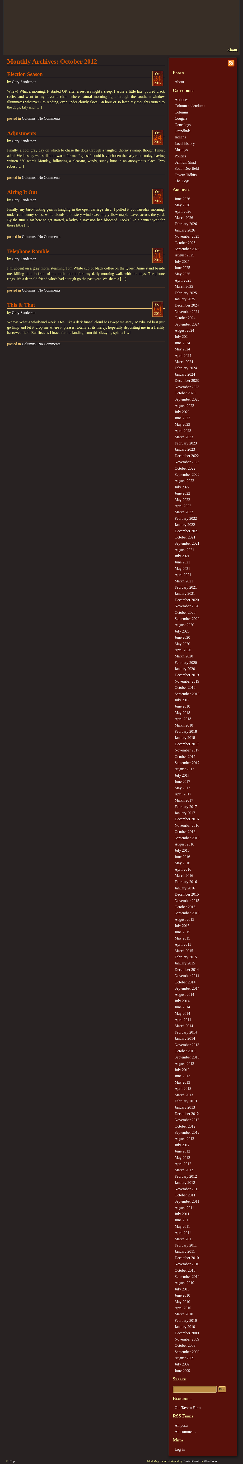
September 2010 (187, 1277)
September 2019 (187, 694)
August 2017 (184, 769)
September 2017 (187, 763)
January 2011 (185, 1251)
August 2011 (184, 1208)
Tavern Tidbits (186, 175)
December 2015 (187, 894)
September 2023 (187, 399)
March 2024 (184, 362)
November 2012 (187, 1120)
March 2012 (184, 1170)
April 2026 (183, 211)
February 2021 (186, 587)
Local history (185, 144)
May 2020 (182, 644)
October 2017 (185, 757)
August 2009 (184, 1358)
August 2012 (184, 1139)
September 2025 (187, 249)
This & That (21, 305)
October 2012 (185, 1126)
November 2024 (187, 312)
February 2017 (186, 807)
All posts (181, 1425)
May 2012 (182, 1158)
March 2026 (184, 218)
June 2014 (182, 1007)
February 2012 (186, 1176)
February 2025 (186, 293)
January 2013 (185, 1107)
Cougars (181, 118)
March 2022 (184, 512)
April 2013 (183, 1088)
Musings (181, 150)
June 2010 (182, 1295)
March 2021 (184, 581)
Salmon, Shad (185, 162)
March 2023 (184, 437)
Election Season (25, 74)
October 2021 (185, 537)
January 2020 (185, 669)
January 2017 (185, 813)
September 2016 (187, 838)
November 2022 (187, 462)
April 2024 (183, 356)
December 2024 (187, 305)
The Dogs (182, 181)
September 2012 (187, 1132)
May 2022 (182, 500)
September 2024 (187, 324)
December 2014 (187, 970)
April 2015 (183, 944)
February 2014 (186, 1032)
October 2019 (185, 687)
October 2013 (185, 1051)
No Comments (49, 118)
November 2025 (187, 236)
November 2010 (187, 1264)
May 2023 (182, 424)
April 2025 (183, 280)
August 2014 (184, 994)
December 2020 (187, 600)
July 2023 (182, 412)
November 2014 (187, 976)
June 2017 (182, 781)
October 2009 (185, 1345)
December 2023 (187, 380)
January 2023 (185, 449)
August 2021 (184, 550)
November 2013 (187, 1045)
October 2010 (185, 1270)
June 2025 (182, 268)
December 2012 (187, 1114)
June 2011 (182, 1220)
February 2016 (186, 882)
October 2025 (185, 243)
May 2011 (182, 1226)
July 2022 (182, 487)
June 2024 (182, 343)
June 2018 (182, 706)
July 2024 (182, 337)
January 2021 (185, 593)
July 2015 (182, 926)
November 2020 (187, 606)
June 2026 (182, 199)
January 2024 (185, 374)
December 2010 (187, 1258)
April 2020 (183, 650)
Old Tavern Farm (188, 1408)
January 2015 (185, 963)
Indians (180, 137)
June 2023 (182, 418)
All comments (185, 1432)
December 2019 (187, 675)
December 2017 (187, 744)
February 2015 (186, 957)
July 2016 (182, 850)
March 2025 (184, 286)
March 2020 (184, 656)
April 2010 (183, 1308)
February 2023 (186, 443)
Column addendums (190, 106)
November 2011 (187, 1189)
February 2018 (186, 731)
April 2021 (183, 575)
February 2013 (186, 1101)
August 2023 (184, 406)
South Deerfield (187, 168)
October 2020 (185, 612)
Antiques (181, 100)
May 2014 (182, 1013)
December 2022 (187, 456)
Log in (180, 1449)
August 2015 (184, 919)
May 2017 (182, 788)
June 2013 (182, 1076)
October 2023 (185, 393)
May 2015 (182, 938)
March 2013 (184, 1095)
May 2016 (182, 863)
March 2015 (184, 951)
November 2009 (187, 1339)
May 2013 (182, 1082)
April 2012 (183, 1164)
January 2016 (185, 888)
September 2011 (187, 1201)
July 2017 (182, 775)
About (232, 50)
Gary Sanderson (24, 82)
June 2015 (182, 932)
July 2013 (182, 1070)
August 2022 (184, 481)
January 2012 (185, 1183)
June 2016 (182, 857)
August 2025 (184, 255)
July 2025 (182, 262)
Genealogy (183, 125)
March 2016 (184, 876)
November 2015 (187, 901)
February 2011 (186, 1245)
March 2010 (184, 1314)
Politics (180, 156)
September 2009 (187, 1352)
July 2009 (182, 1364)
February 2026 (186, 224)
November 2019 (187, 681)
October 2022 (185, 468)
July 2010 (182, 1289)
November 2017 (187, 750)
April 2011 (183, 1233)
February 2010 (186, 1320)
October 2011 (185, 1195)
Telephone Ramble (28, 251)
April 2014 (183, 1020)
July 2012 (182, 1145)
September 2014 (187, 988)
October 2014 (185, 982)
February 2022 (186, 518)
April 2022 (183, 506)
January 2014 (185, 1038)
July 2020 (182, 631)
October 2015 (185, 907)
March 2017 (184, 800)
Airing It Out (22, 192)
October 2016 (185, 832)
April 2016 (183, 869)
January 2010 (185, 1327)
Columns (29, 118)
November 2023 (187, 387)
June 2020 (182, 637)
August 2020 (184, 625)
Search (180, 1378)
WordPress (210, 1461)
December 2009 (187, 1333)
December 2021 (187, 531)
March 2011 (184, 1239)
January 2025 (185, 299)
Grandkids (183, 131)
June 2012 (182, 1151)
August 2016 (184, 844)
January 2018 (185, 738)
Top (12, 1461)
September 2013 (187, 1057)
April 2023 (183, 431)
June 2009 (182, 1371)
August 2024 (184, 330)
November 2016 (187, 825)
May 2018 (182, 713)
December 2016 (187, 819)
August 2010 (184, 1283)
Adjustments (21, 133)
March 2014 (184, 1026)
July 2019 (182, 700)
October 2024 (185, 318)
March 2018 (184, 725)
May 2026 (182, 205)
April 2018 (183, 719)
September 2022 (187, 474)
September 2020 (187, 619)
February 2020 (186, 663)
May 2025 (182, 274)
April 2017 (183, 794)
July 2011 (182, 1214)
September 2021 (187, 543)
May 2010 (182, 1302)
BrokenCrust (191, 1461)
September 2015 (187, 913)
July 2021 (182, 556)
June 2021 (182, 562)
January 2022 (185, 525)
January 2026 (185, 230)
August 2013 (184, 1064)
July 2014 (182, 1001)
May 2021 (182, 569)
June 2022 (182, 493)
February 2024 (186, 368)
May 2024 (182, 349)
